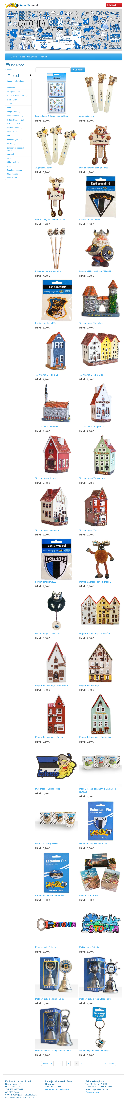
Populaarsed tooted (14, 170)
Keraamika (11, 154)
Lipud (9, 166)
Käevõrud (11, 88)
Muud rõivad (12, 178)
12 (92, 1063)
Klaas (9, 108)
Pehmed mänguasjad (15, 120)
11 (87, 1063)
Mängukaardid (12, 174)
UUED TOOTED (13, 124)
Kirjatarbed (11, 162)
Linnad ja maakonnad (15, 96)
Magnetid (10, 132)
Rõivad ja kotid (13, 128)
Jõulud (9, 104)
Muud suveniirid (13, 116)
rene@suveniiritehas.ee (57, 1089)
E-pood (14, 57)
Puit (8, 136)
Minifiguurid (11, 92)
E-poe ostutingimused (28, 57)
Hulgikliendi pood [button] (113, 5)
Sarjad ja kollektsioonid (16, 81)
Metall (9, 144)
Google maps (92, 1092)
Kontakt (44, 57)
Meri (9, 158)
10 (82, 1063)
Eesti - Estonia (12, 100)
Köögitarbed (12, 112)
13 (97, 1063)
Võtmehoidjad (12, 140)
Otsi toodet (77, 70)
